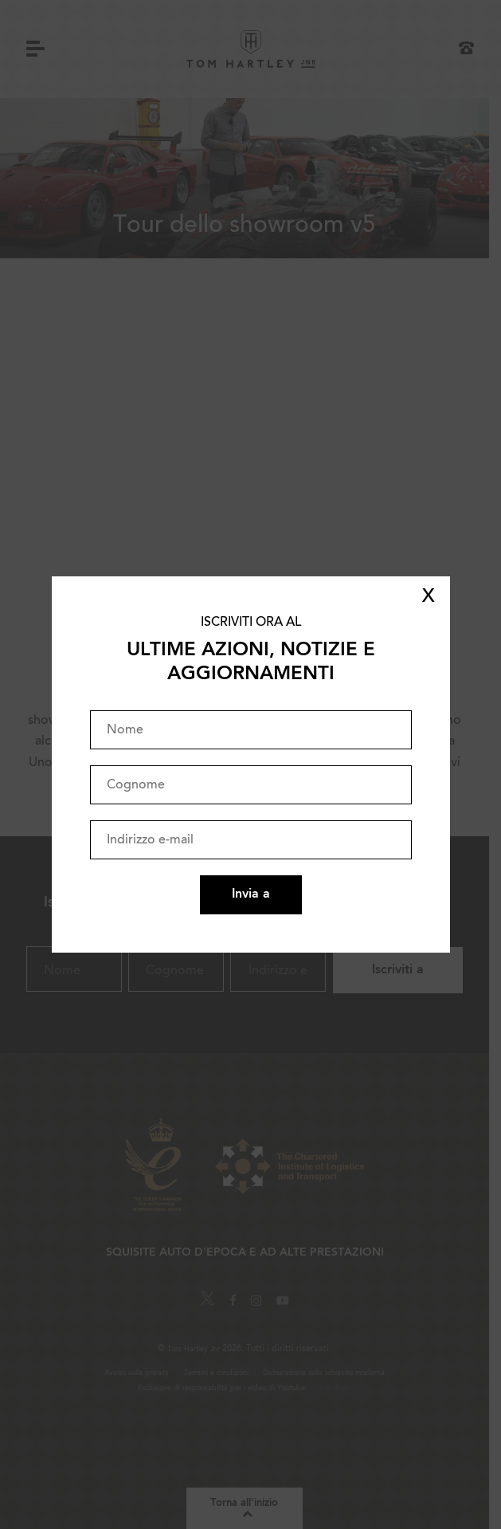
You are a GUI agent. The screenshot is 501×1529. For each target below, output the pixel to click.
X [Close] (428, 597)
